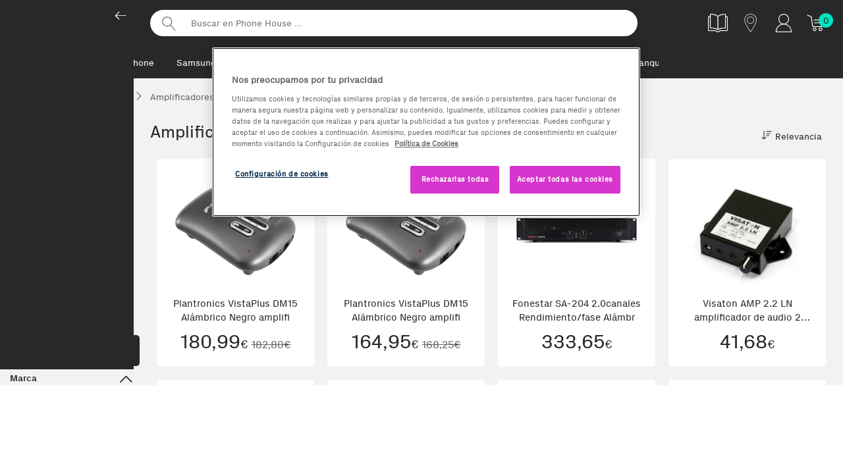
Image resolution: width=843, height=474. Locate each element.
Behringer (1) (38, 409)
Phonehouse (72, 22)
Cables (30, 245)
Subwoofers (41, 286)
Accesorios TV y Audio (71, 310)
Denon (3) (101, 409)
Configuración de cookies (282, 173)
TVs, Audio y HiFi (46, 129)
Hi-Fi (71, 204)
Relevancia (791, 138)
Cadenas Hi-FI (46, 224)
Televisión (71, 155)
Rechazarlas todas (455, 179)
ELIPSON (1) (36, 437)
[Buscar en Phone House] (394, 23)
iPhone (139, 62)
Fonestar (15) (105, 437)
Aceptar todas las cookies (565, 179)
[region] (426, 132)
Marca (71, 382)
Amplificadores (48, 265)
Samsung (196, 62)
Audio (71, 179)
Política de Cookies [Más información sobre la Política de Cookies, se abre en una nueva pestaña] (426, 143)
